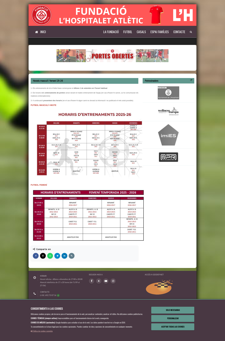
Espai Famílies (160, 31)
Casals (141, 31)
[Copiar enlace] (71, 256)
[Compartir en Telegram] (57, 256)
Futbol (127, 31)
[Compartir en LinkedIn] (64, 256)
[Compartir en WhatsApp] (50, 256)
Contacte (179, 31)
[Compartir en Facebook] (36, 256)
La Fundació (111, 31)
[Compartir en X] (43, 256)
